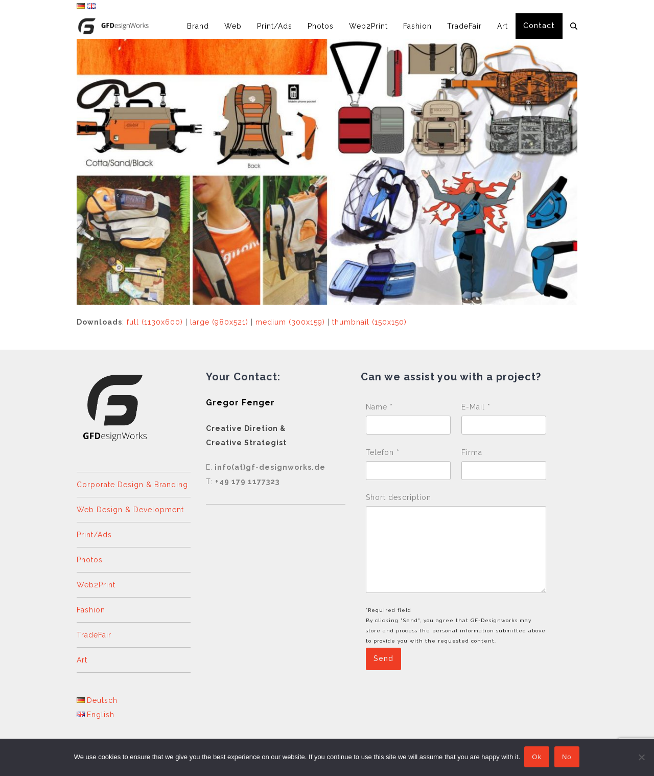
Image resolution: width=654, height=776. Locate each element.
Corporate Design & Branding (132, 485)
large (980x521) (219, 322)
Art (82, 660)
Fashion (91, 610)
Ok (538, 758)
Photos (90, 560)
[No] (641, 757)
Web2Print (96, 585)
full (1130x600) (155, 322)
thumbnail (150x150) (369, 322)
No (568, 758)
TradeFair (94, 635)
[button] (574, 26)
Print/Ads (94, 535)
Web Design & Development (130, 510)
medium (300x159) (290, 322)
